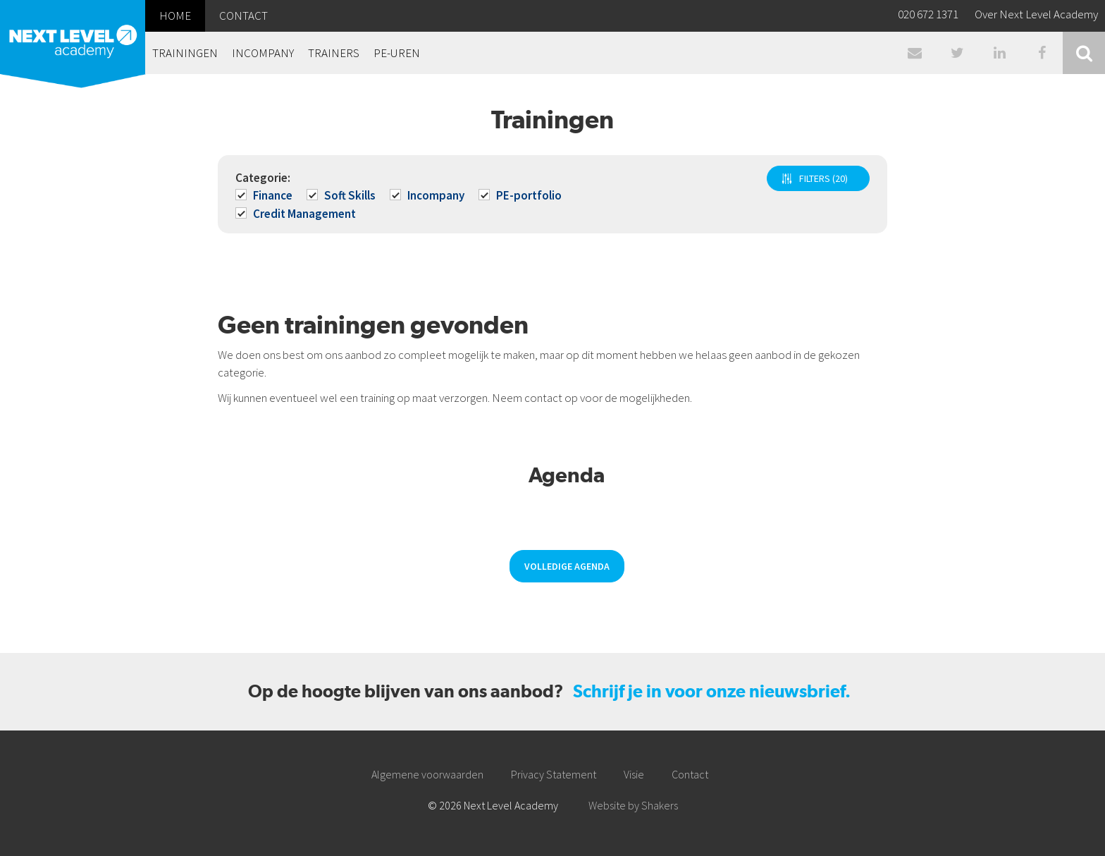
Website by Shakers (633, 805)
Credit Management (296, 213)
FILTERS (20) (823, 178)
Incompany (428, 195)
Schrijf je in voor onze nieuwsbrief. (712, 691)
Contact (690, 774)
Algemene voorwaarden (427, 774)
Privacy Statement (553, 774)
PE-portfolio (521, 195)
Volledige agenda (567, 566)
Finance (264, 195)
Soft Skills (342, 195)
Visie (634, 774)
